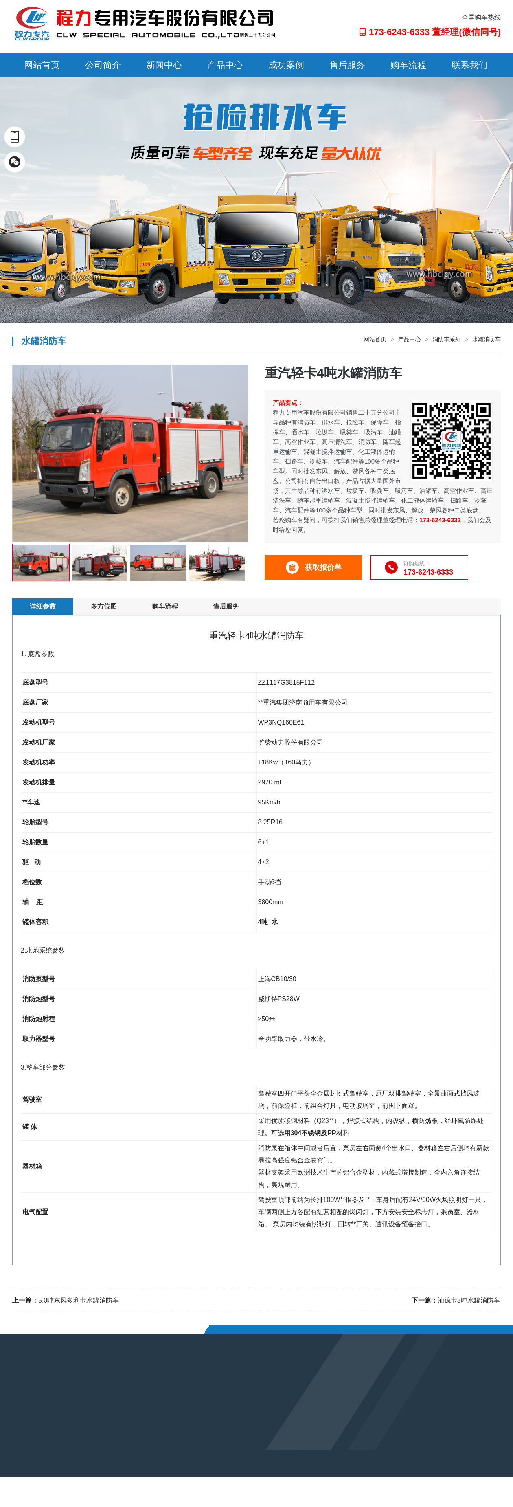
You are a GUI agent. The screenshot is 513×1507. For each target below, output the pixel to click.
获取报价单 (314, 567)
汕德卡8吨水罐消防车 (469, 1300)
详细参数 (43, 606)
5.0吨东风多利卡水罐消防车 (78, 1300)
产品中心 (225, 65)
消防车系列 (446, 339)
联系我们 (469, 65)
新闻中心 (164, 65)
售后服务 (347, 65)
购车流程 (408, 65)
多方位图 (104, 606)
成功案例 (286, 65)
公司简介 (103, 65)
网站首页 (42, 65)
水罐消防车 (486, 339)
